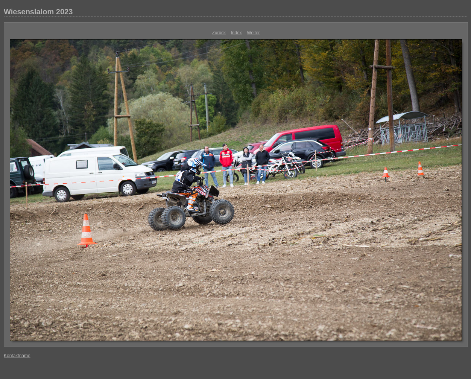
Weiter (253, 32)
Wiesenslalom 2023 (38, 12)
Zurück (219, 32)
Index (236, 32)
